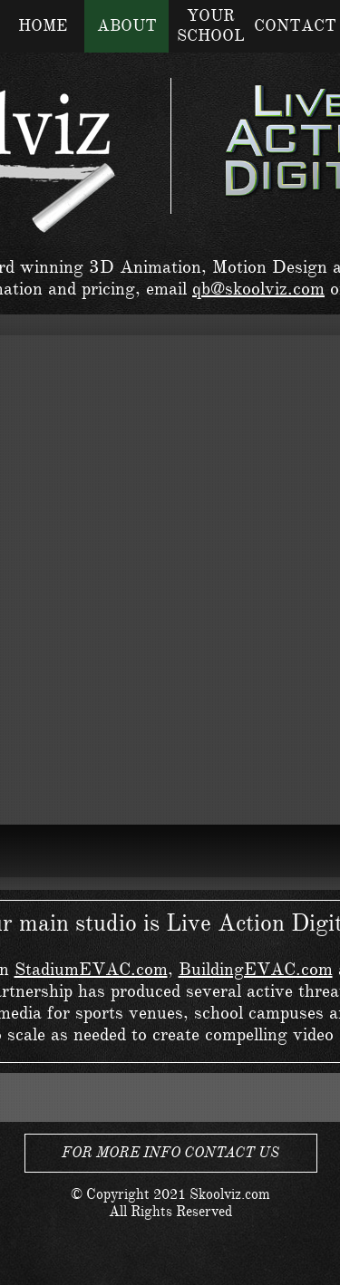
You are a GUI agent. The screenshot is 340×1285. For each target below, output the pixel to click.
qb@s (212, 288)
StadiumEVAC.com (91, 969)
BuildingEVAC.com (256, 969)
